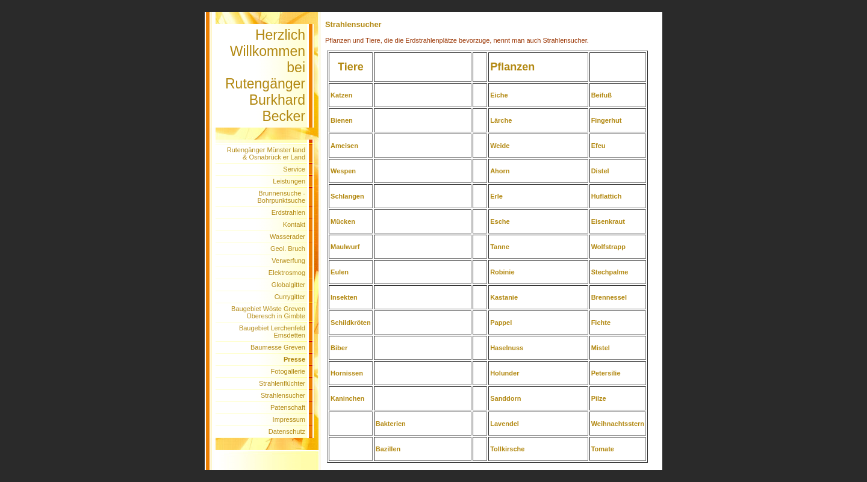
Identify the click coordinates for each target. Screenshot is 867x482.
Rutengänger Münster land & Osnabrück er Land (266, 153)
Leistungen (289, 181)
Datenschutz (287, 431)
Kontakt (294, 224)
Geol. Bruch (287, 248)
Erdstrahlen (288, 212)
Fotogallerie (288, 371)
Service (294, 169)
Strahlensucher (283, 395)
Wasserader (287, 236)
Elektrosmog (287, 272)
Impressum (289, 419)
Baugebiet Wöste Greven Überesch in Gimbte (268, 312)
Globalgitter (288, 284)
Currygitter (290, 296)
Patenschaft (287, 407)
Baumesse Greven (277, 347)
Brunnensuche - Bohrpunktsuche (282, 197)
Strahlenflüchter (282, 383)
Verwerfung (288, 260)
